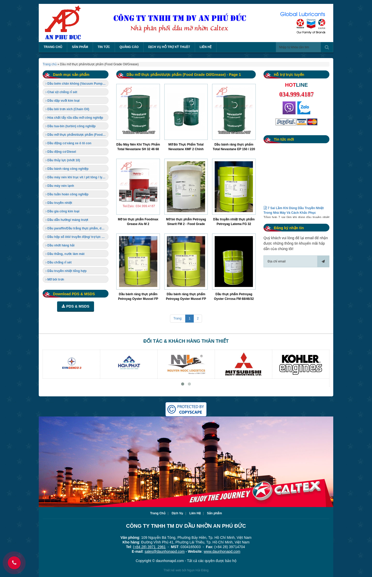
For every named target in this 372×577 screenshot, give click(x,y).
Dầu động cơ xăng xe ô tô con (68, 143)
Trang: (177, 318)
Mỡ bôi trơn (54, 279)
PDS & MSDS (75, 306)
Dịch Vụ (177, 513)
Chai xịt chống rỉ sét (61, 92)
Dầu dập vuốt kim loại (62, 100)
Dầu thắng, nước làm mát (64, 254)
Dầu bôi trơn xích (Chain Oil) (67, 109)
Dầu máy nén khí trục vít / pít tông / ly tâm (77, 177)
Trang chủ (50, 64)
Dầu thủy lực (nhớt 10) (62, 160)
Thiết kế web (172, 570)
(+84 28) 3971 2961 (149, 547)
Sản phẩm (214, 513)
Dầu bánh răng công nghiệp (67, 169)
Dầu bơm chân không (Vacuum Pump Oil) (77, 83)
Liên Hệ (195, 513)
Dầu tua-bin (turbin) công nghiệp (70, 126)
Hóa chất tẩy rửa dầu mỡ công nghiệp (74, 117)
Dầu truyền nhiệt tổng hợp (66, 271)
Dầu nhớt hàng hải (59, 245)
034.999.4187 (296, 94)
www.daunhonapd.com (222, 551)
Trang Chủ (157, 513)
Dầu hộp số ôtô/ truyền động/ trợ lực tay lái (77, 237)
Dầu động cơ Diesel (60, 152)
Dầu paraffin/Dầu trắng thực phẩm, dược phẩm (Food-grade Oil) (77, 228)
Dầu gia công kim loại (62, 211)
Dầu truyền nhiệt (58, 203)
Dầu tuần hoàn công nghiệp (66, 194)
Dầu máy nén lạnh (59, 186)
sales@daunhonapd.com (165, 551)
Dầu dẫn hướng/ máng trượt (66, 220)
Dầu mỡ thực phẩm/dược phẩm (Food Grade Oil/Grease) (77, 135)
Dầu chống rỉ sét (58, 262)
